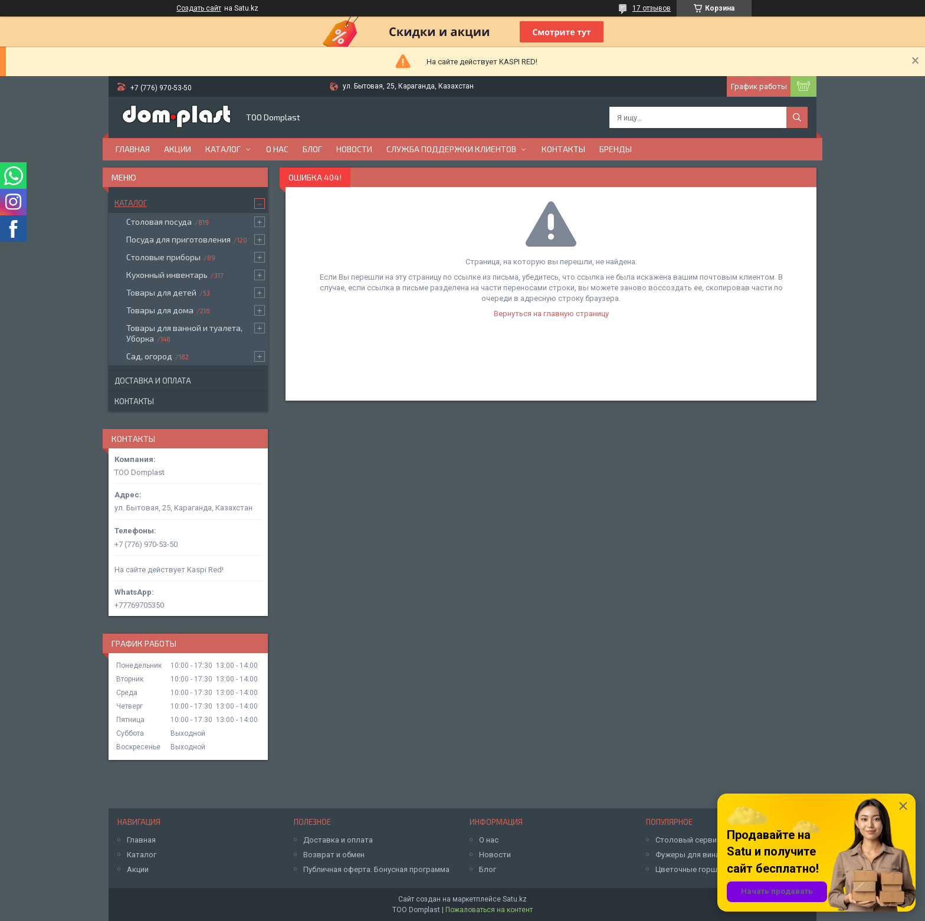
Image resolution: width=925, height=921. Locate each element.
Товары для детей (161, 292)
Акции (177, 149)
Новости (354, 149)
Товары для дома (159, 310)
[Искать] (797, 117)
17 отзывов (651, 8)
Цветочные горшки (690, 869)
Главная (133, 149)
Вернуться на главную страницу (551, 313)
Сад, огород (149, 356)
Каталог (223, 149)
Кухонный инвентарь (167, 275)
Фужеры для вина (687, 854)
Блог (312, 149)
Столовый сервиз (688, 839)
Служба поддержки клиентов (451, 149)
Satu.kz (515, 899)
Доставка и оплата (152, 380)
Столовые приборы (163, 257)
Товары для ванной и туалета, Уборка (184, 333)
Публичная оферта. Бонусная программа (376, 869)
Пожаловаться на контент (489, 910)
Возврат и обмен (334, 854)
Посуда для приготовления (178, 239)
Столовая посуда (159, 222)
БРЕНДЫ (615, 149)
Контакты (563, 149)
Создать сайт (198, 8)
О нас (277, 149)
